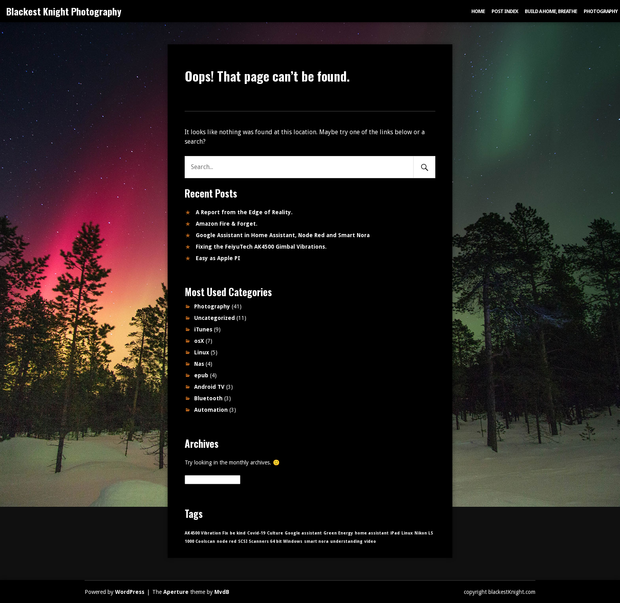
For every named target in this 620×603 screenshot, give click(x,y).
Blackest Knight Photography (63, 11)
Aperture (176, 592)
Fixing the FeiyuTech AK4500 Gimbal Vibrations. (261, 246)
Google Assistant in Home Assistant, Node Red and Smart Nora (283, 235)
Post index (504, 11)
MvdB (221, 592)
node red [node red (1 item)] (226, 541)
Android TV (209, 387)
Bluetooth (208, 398)
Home (478, 11)
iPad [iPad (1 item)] (395, 533)
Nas (199, 364)
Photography (601, 11)
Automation (211, 410)
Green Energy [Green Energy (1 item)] (338, 533)
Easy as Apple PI (218, 258)
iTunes (203, 329)
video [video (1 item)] (370, 541)
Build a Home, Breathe (551, 11)
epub (201, 375)
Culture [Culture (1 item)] (275, 533)
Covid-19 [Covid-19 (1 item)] (256, 533)
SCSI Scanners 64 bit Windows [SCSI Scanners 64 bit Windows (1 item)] (270, 541)
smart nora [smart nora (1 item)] (316, 541)
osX (199, 341)
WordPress (129, 592)
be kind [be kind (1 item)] (238, 533)
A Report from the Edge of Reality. (244, 212)
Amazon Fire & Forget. (226, 224)
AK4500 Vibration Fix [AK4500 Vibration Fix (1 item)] (206, 533)
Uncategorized (214, 318)
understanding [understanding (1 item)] (346, 541)
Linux (201, 352)
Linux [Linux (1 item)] (407, 533)
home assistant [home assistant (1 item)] (372, 533)
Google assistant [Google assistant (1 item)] (303, 533)
